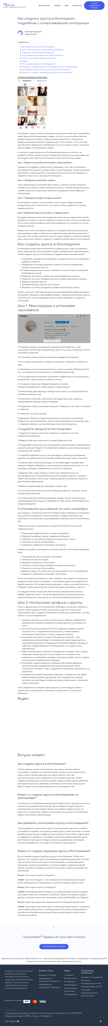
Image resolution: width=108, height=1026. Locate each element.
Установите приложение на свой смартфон (42, 55)
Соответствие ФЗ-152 (91, 987)
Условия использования (91, 977)
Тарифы (57, 5)
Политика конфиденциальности (91, 982)
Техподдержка (70, 994)
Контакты (77, 5)
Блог (67, 5)
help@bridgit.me (12, 1010)
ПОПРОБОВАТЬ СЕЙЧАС (53, 947)
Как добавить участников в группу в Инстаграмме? (46, 70)
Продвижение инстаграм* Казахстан (49, 979)
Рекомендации (70, 985)
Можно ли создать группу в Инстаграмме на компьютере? (50, 67)
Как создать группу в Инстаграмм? (38, 64)
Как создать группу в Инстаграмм (38, 47)
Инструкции (70, 982)
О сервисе (69, 975)
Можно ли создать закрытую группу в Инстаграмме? (47, 72)
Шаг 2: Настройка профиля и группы (39, 58)
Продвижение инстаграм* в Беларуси (50, 986)
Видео (24, 61)
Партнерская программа (70, 989)
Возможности (44, 5)
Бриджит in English (47, 975)
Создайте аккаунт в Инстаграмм (38, 52)
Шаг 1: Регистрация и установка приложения (42, 50)
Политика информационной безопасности (89, 993)
